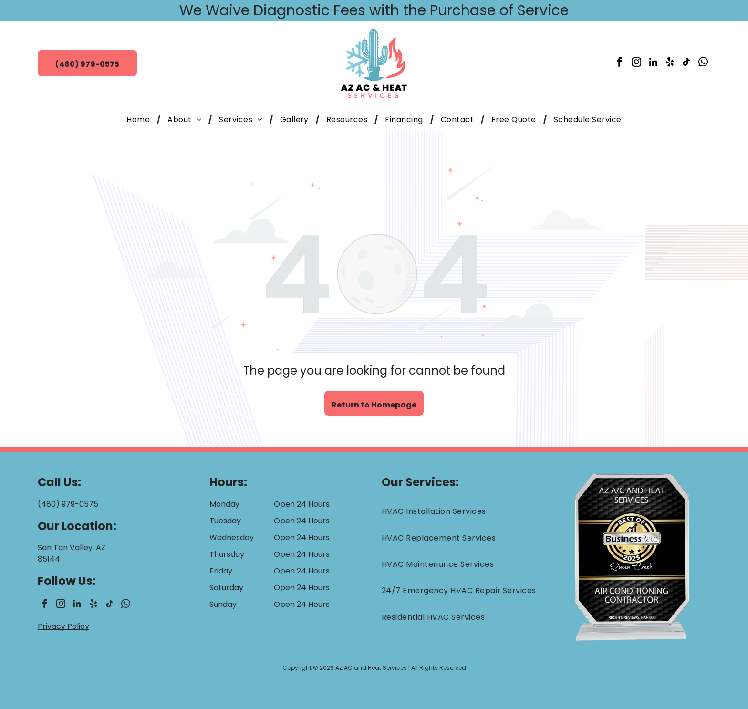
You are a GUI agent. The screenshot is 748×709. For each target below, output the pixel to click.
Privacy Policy (63, 626)
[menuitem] (139, 119)
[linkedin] (653, 63)
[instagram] (636, 63)
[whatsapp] (703, 63)
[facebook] (620, 63)
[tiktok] (686, 63)
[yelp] (670, 63)
